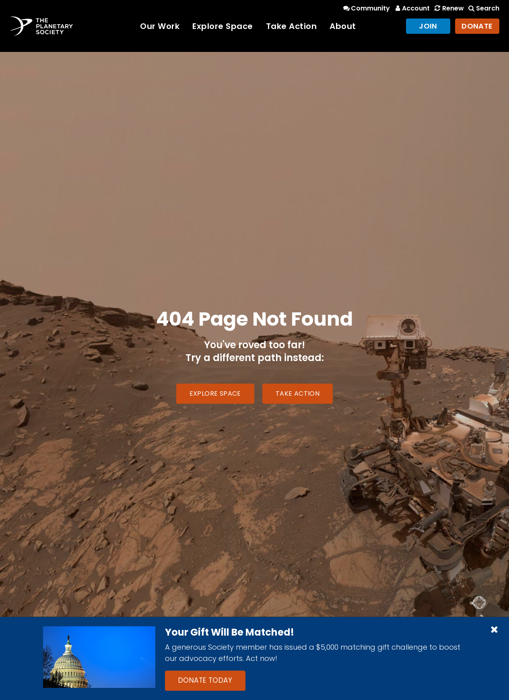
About (343, 26)
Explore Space (222, 26)
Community (366, 8)
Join (428, 26)
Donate (477, 26)
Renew (448, 8)
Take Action (291, 26)
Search (483, 8)
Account (411, 8)
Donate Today (205, 680)
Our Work (159, 26)
